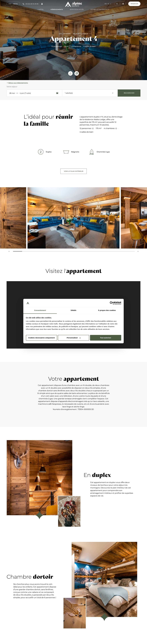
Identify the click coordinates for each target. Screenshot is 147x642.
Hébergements (54, 9)
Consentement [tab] (40, 310)
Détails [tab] (73, 310)
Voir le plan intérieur (73, 171)
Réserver (134, 4)
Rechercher (129, 93)
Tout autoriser (105, 338)
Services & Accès (75, 9)
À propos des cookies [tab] (107, 310)
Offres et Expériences (97, 9)
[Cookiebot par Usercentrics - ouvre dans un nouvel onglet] (111, 303)
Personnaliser (73, 338)
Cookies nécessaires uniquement (41, 338)
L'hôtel (41, 9)
